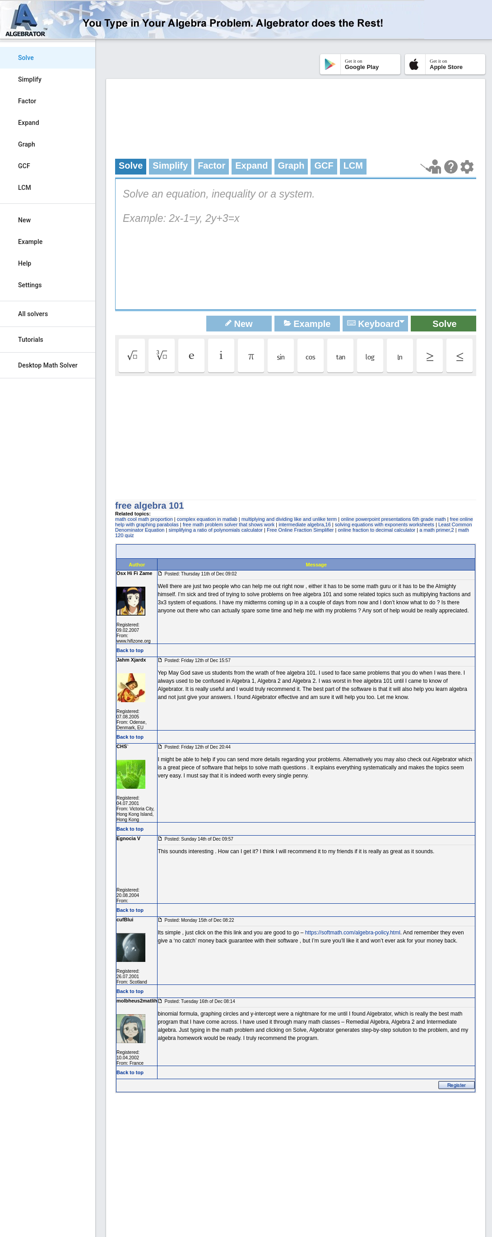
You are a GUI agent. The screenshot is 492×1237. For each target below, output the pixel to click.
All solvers (33, 313)
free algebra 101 (149, 505)
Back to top (130, 650)
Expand (28, 122)
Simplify (30, 79)
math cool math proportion (144, 519)
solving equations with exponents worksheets (384, 524)
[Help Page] (451, 167)
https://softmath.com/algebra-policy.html (352, 932)
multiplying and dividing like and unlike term (289, 519)
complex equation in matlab (207, 519)
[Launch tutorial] (430, 166)
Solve (26, 57)
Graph (26, 144)
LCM (24, 187)
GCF (24, 166)
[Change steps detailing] (466, 167)
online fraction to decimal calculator (376, 530)
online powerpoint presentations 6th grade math (393, 519)
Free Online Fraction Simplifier (300, 530)
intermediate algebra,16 (304, 524)
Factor (27, 101)
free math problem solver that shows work (229, 524)
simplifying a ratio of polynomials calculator (215, 530)
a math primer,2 (436, 530)
